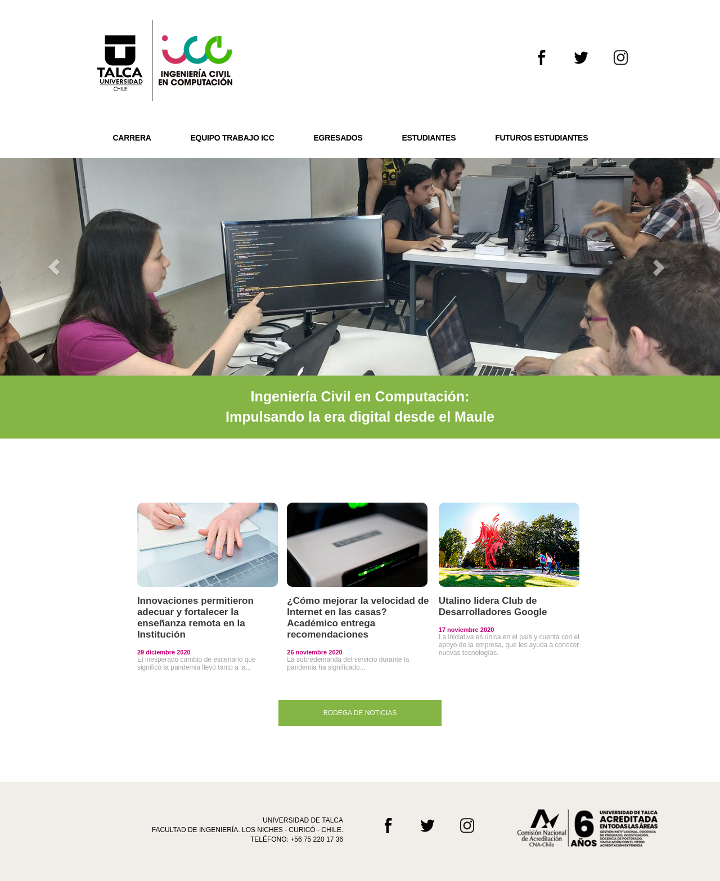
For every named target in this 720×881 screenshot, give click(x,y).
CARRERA (132, 137)
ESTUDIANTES (429, 137)
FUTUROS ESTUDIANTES (541, 137)
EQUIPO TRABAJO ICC (232, 137)
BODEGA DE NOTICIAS (360, 713)
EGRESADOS (338, 137)
